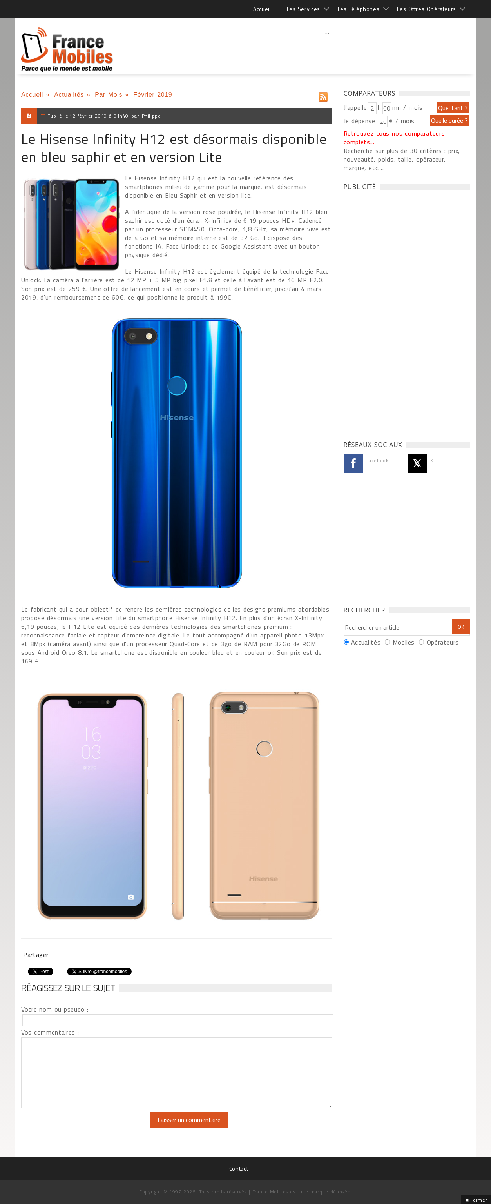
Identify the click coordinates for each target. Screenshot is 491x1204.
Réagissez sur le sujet (68, 988)
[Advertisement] (327, 49)
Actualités (69, 94)
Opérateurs (443, 642)
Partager (36, 954)
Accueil (262, 9)
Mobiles (404, 642)
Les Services (303, 9)
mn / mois (407, 107)
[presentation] (86, 1127)
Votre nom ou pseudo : (55, 1009)
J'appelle (355, 107)
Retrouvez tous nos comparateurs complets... (394, 138)
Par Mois (108, 94)
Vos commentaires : (50, 1032)
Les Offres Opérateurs (426, 9)
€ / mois (402, 120)
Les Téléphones (359, 9)
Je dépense (361, 120)
